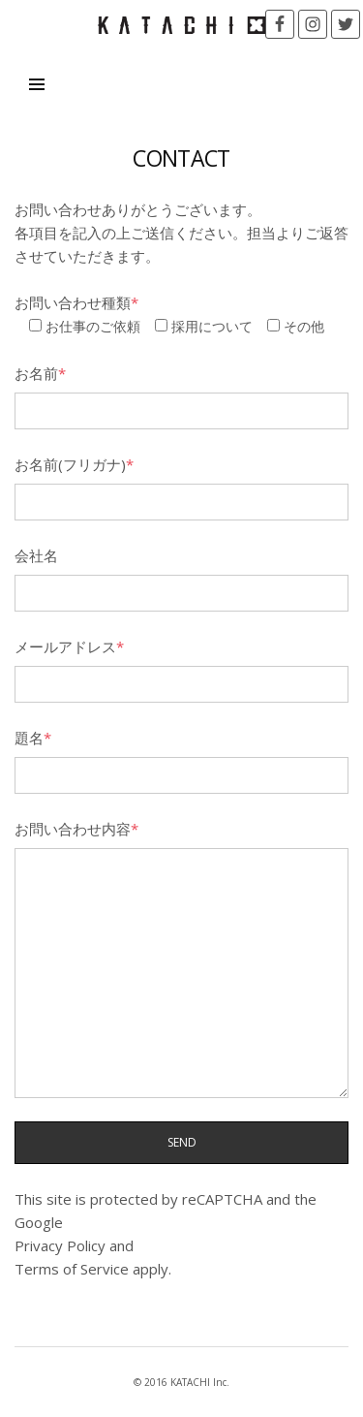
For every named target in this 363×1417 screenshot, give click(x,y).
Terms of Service (72, 1268)
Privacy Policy (60, 1245)
